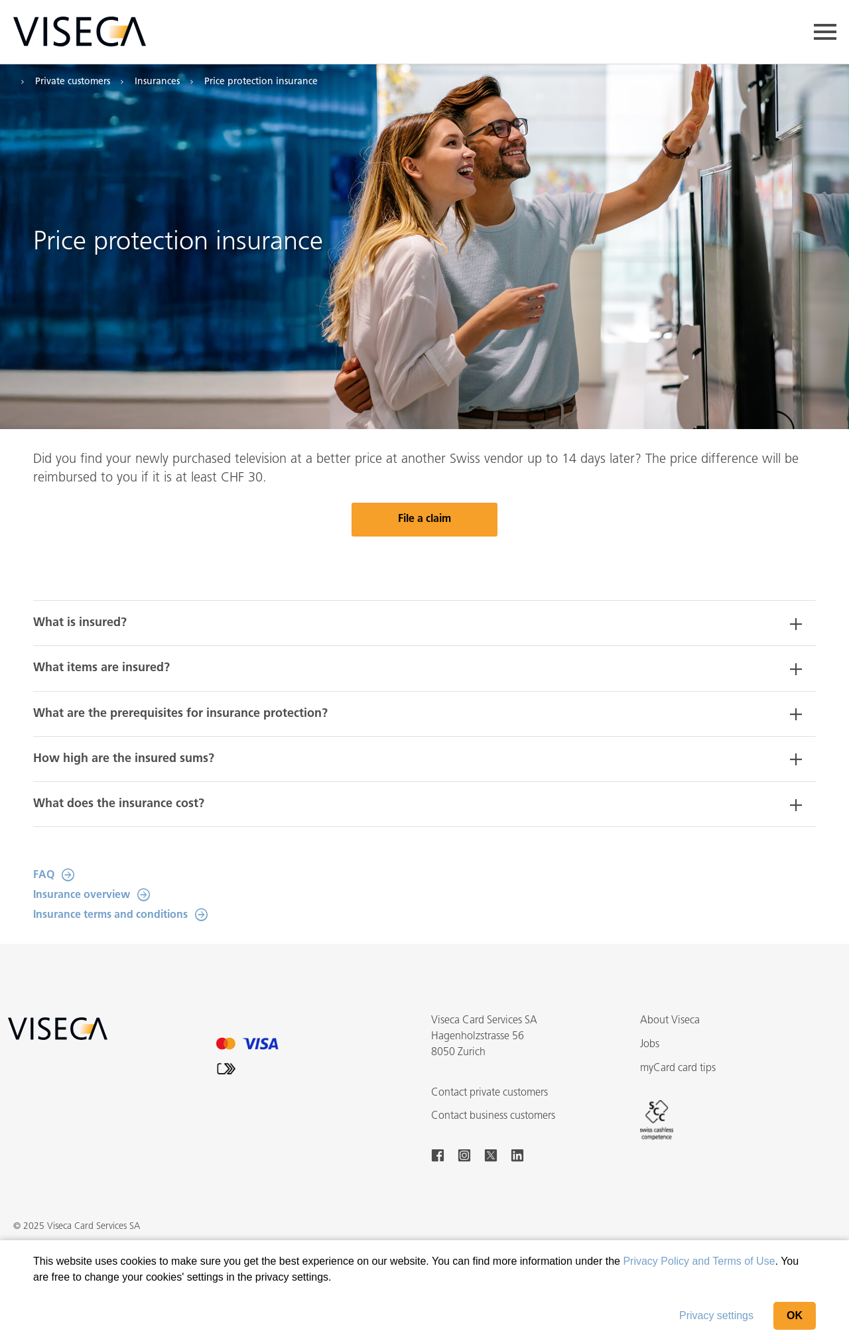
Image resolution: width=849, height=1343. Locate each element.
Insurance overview (81, 895)
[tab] (424, 623)
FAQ (43, 875)
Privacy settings (716, 1315)
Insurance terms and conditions (110, 915)
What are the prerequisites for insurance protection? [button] (180, 714)
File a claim (424, 519)
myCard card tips (678, 1068)
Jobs (649, 1044)
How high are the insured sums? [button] (123, 759)
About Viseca (670, 1020)
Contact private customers (489, 1093)
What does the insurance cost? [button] (118, 804)
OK (795, 1315)
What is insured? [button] (80, 623)
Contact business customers (493, 1116)
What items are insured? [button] (101, 668)
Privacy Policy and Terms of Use (699, 1261)
